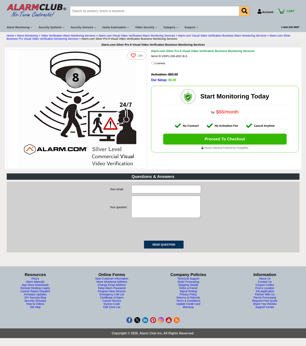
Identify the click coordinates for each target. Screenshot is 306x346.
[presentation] (161, 232)
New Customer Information (111, 282)
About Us (265, 282)
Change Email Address (112, 288)
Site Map (35, 311)
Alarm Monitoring (27, 35)
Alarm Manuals (35, 285)
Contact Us (265, 285)
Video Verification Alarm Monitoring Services (68, 35)
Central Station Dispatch (35, 295)
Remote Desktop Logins (35, 292)
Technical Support (188, 282)
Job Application (265, 295)
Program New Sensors (112, 295)
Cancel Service (111, 304)
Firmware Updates (35, 298)
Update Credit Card (188, 307)
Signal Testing (188, 295)
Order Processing (188, 285)
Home (10, 35)
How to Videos (35, 307)
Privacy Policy (188, 298)
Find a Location (264, 292)
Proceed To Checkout (225, 139)
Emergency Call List (111, 298)
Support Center (264, 311)
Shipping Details (188, 288)
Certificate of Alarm (111, 301)
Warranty (188, 311)
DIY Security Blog (35, 301)
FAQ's (35, 282)
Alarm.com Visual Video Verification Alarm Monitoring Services (136, 35)
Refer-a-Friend (188, 292)
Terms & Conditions (188, 304)
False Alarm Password (111, 292)
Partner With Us (265, 298)
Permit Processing (265, 301)
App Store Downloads (35, 288)
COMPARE (159, 63)
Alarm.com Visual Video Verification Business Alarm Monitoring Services (222, 35)
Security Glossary (35, 304)
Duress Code (112, 307)
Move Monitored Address (112, 285)
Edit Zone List (111, 311)
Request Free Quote (264, 304)
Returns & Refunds (188, 301)
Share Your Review (265, 307)
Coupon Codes (265, 288)
